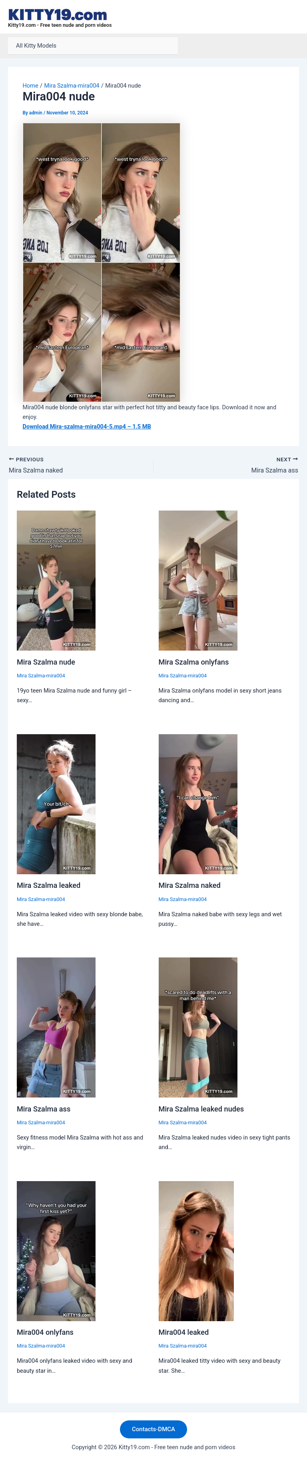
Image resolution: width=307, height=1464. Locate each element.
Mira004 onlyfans (45, 1332)
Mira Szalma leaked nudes (201, 1109)
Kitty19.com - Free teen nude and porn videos (60, 25)
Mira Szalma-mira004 (41, 676)
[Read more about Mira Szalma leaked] (56, 803)
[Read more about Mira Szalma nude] (56, 580)
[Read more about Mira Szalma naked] (198, 803)
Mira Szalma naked (190, 885)
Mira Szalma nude (46, 662)
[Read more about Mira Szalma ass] (56, 1027)
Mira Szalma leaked (49, 885)
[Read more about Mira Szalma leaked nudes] (198, 1027)
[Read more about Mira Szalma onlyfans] (198, 580)
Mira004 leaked (184, 1332)
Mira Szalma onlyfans (194, 662)
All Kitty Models (36, 45)
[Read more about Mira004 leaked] (196, 1250)
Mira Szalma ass (44, 1109)
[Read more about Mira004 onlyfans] (56, 1250)
